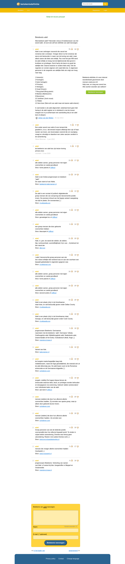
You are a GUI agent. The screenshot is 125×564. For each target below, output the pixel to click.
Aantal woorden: (70, 526)
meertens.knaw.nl (46, 340)
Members (20, 10)
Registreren (96, 10)
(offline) (52, 167)
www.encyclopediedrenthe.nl (49, 439)
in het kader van (39, 550)
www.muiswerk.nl (46, 453)
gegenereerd (73, 550)
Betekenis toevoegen (95, 92)
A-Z (28, 10)
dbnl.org (42, 248)
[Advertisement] (22, 43)
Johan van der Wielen (45, 118)
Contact (61, 558)
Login (105, 10)
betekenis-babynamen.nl (48, 184)
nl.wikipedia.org (45, 203)
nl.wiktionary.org (45, 264)
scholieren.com (45, 371)
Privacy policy (50, 558)
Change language (73, 558)
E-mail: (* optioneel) (40, 534)
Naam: (35, 527)
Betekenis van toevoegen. (44, 507)
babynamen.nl (44, 352)
